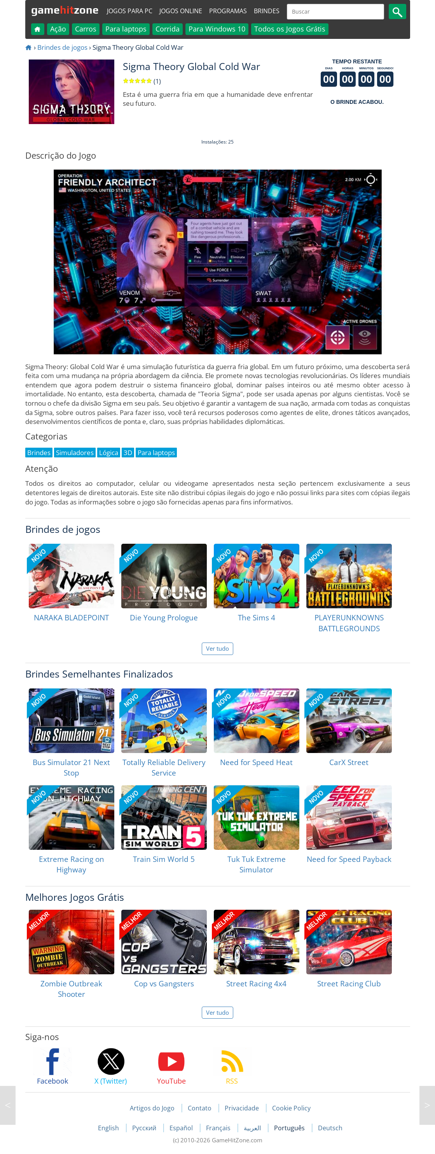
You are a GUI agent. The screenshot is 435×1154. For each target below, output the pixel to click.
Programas (228, 11)
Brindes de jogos (62, 47)
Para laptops (126, 28)
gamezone (65, 10)
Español (181, 1128)
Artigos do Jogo (152, 1108)
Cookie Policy (291, 1108)
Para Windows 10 (217, 28)
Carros (85, 28)
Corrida (167, 28)
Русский (145, 1128)
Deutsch (330, 1128)
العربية (253, 1128)
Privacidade (242, 1108)
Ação (58, 28)
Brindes (267, 11)
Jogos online (180, 11)
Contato (199, 1108)
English (109, 1128)
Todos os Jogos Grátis (289, 28)
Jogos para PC (129, 11)
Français (219, 1128)
